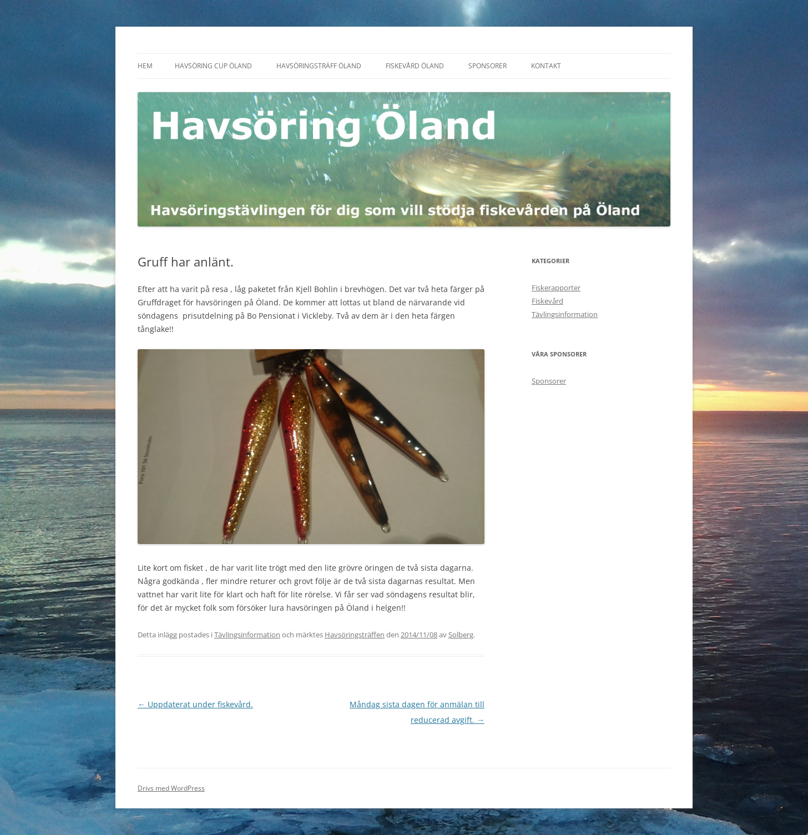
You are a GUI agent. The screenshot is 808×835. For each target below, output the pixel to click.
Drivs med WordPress (171, 788)
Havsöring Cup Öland (213, 66)
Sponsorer (487, 66)
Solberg (460, 635)
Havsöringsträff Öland (318, 66)
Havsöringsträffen (355, 635)
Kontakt (546, 66)
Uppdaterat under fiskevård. (195, 704)
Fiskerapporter (556, 288)
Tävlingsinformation (247, 635)
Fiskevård (547, 301)
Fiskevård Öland (415, 66)
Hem (145, 66)
